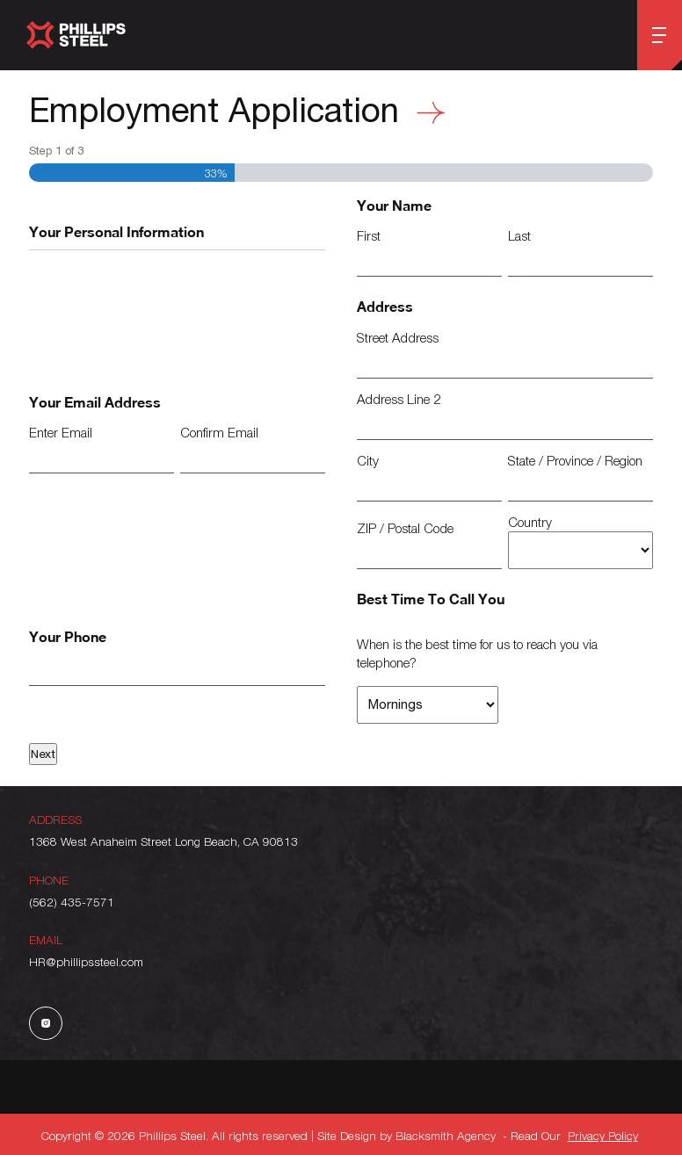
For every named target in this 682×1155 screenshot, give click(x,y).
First (369, 235)
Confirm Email (219, 432)
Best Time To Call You (430, 598)
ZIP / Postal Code (405, 528)
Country (530, 521)
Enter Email (60, 432)
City (368, 460)
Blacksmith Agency (445, 1135)
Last (519, 235)
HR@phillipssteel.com (86, 961)
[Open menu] (659, 35)
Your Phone (67, 636)
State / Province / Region (575, 460)
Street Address (398, 337)
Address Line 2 (398, 398)
